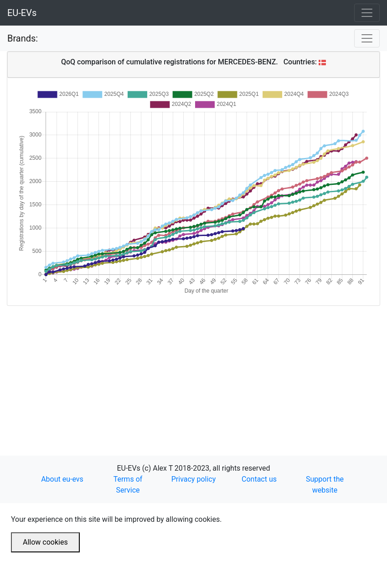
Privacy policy (193, 479)
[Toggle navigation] (367, 13)
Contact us (259, 479)
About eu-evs (62, 479)
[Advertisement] (193, 370)
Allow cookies (45, 542)
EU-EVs (21, 12)
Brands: (22, 38)
